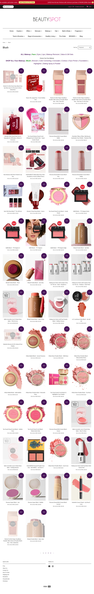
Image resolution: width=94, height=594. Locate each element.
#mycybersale (6, 579)
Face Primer (73, 61)
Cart (90, 6)
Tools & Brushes (19, 36)
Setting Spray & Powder (51, 64)
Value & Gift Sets (67, 54)
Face (34, 54)
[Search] (8, 6)
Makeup (48, 31)
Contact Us (5, 570)
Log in (70, 6)
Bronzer (35, 61)
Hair (57, 31)
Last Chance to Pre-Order (30, 2)
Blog (81, 36)
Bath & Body (67, 31)
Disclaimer (5, 576)
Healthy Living (51, 36)
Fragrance (79, 31)
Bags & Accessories (35, 36)
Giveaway (5, 581)
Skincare (38, 31)
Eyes (39, 54)
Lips (43, 54)
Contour (64, 61)
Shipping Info (6, 574)
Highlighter (37, 64)
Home (12, 31)
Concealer (56, 61)
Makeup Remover (52, 54)
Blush (28, 61)
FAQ (4, 566)
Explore (20, 31)
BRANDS (73, 36)
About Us (5, 568)
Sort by (75, 47)
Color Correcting (45, 61)
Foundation (83, 61)
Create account (79, 6)
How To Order (6, 572)
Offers (29, 31)
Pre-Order (62, 36)
